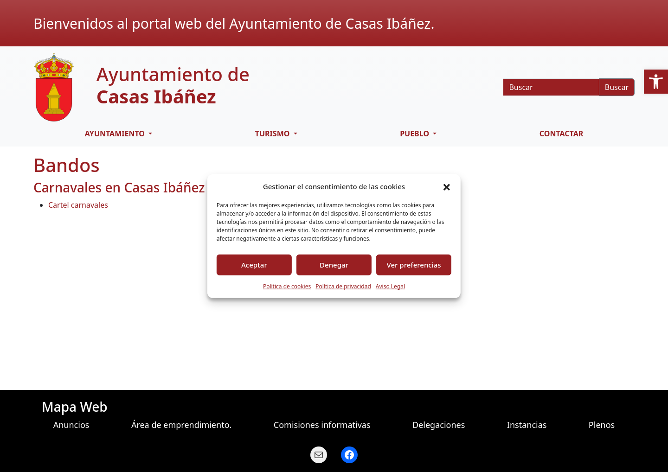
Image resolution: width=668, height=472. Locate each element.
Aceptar (254, 264)
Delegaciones (438, 424)
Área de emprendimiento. (181, 424)
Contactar (561, 133)
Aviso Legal (390, 286)
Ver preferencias (414, 264)
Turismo (273, 133)
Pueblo (415, 133)
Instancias (527, 424)
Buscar (617, 87)
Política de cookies (287, 286)
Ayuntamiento (116, 133)
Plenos (602, 424)
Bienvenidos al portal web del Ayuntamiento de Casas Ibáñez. (233, 23)
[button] (656, 82)
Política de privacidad (343, 286)
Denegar (334, 264)
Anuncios (71, 424)
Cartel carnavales (78, 205)
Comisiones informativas (322, 424)
